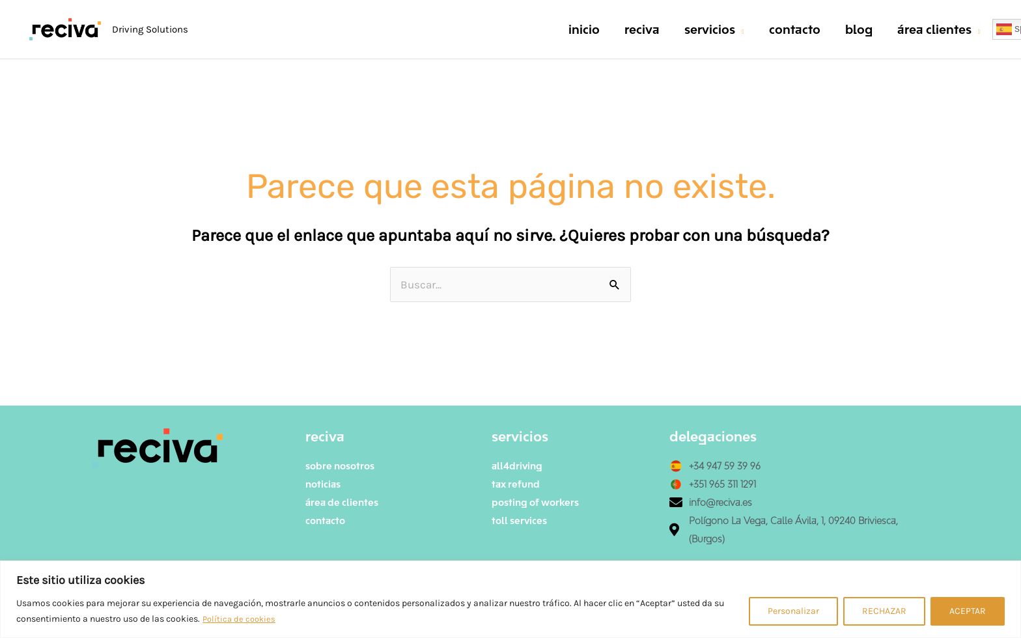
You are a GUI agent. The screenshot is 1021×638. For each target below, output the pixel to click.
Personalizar (793, 611)
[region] (510, 599)
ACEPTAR (967, 611)
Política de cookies (241, 618)
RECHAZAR (884, 611)
